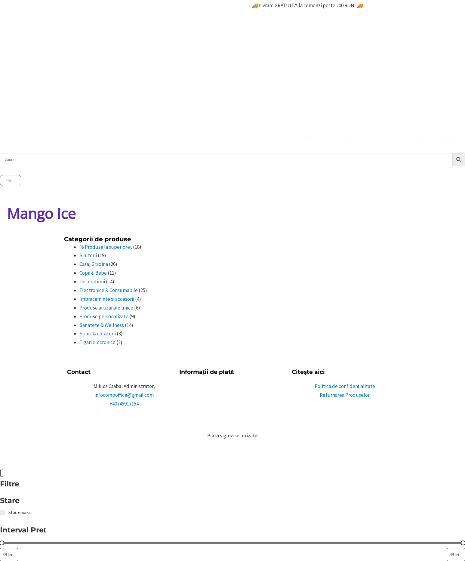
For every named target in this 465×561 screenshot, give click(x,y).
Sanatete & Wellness (101, 325)
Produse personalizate (103, 316)
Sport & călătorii (97, 333)
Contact (421, 137)
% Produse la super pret (105, 247)
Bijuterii (88, 255)
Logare (393, 137)
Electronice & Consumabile (108, 290)
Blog (369, 137)
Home (308, 137)
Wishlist (450, 137)
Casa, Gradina (93, 264)
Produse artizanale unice (106, 307)
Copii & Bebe (93, 273)
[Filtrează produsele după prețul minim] (9, 554)
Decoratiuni (92, 281)
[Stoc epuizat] (2, 512)
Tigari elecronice (97, 342)
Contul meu (339, 137)
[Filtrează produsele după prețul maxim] (456, 554)
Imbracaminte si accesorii (106, 299)
